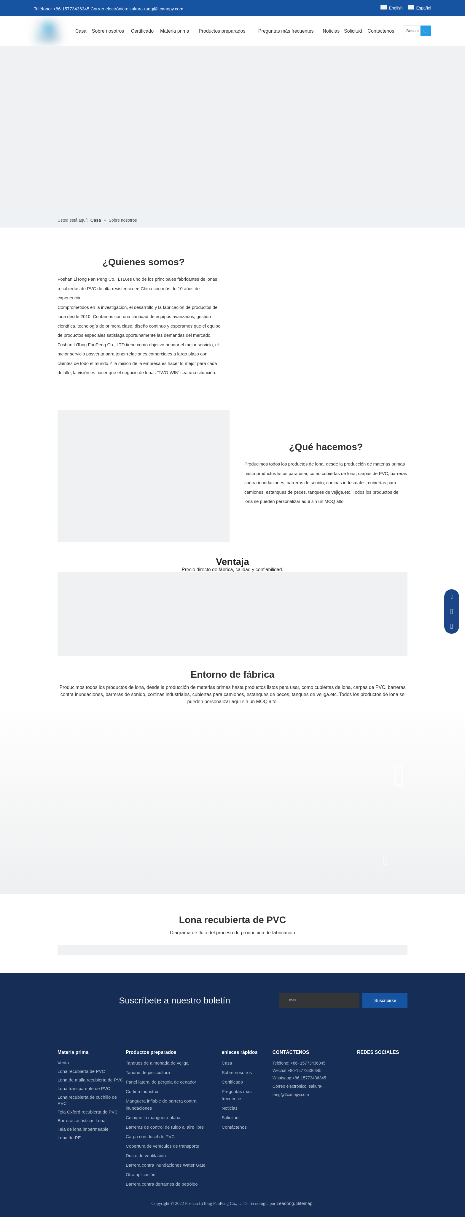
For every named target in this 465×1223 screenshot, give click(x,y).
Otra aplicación (140, 1174)
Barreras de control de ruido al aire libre (165, 1127)
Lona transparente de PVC (84, 1088)
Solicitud (230, 1117)
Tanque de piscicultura (148, 1072)
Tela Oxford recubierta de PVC (88, 1111)
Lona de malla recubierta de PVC (90, 1079)
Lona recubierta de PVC (81, 1071)
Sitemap (304, 1203)
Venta (63, 1062)
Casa (227, 1062)
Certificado (232, 1081)
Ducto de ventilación (146, 1155)
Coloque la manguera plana (153, 1117)
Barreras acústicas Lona (82, 1120)
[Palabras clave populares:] (426, 31)
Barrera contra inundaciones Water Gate (166, 1165)
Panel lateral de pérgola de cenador (161, 1081)
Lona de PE (69, 1137)
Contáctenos (234, 1127)
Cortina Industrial (142, 1091)
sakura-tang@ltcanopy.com (156, 8)
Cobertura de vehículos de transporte (162, 1146)
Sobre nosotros (237, 1072)
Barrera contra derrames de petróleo (162, 1184)
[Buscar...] (412, 31)
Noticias (230, 1108)
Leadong (285, 1203)
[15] (144, 496)
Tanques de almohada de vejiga (157, 1062)
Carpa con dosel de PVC (150, 1136)
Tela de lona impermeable (83, 1129)
